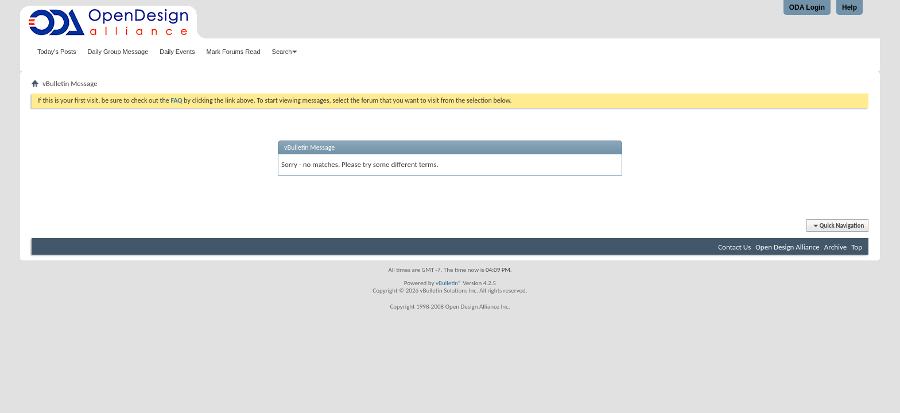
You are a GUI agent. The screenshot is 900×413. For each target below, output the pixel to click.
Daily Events (177, 51)
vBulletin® (448, 283)
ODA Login (807, 7)
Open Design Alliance (787, 247)
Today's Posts (56, 51)
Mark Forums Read (233, 51)
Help (849, 7)
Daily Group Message (118, 51)
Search (282, 51)
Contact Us (734, 247)
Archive (835, 247)
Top (856, 247)
